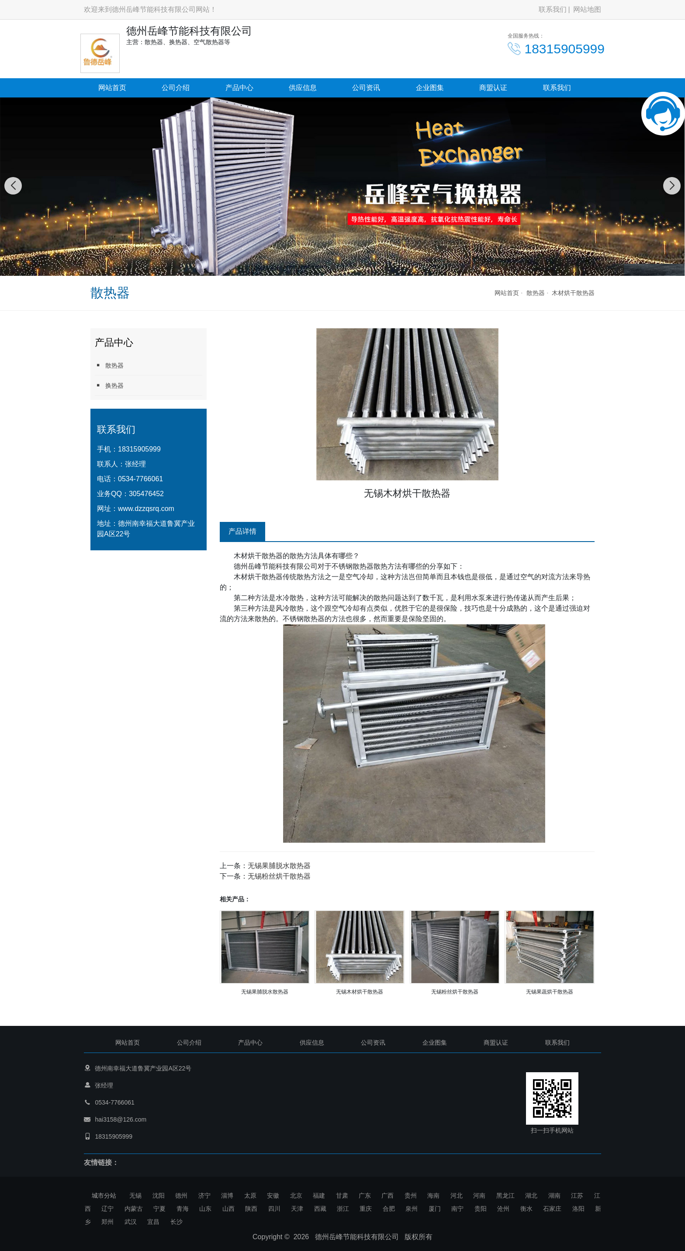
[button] (333, 267)
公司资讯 (366, 87)
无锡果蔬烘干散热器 (549, 992)
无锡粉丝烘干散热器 (279, 876)
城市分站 (104, 1195)
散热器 (535, 292)
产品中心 (239, 87)
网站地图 (587, 9)
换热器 (109, 385)
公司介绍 (176, 87)
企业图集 (430, 87)
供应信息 (303, 87)
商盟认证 (493, 87)
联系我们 (553, 9)
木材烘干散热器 (573, 292)
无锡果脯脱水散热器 (279, 865)
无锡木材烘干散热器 (359, 992)
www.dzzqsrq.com (146, 508)
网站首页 (112, 87)
